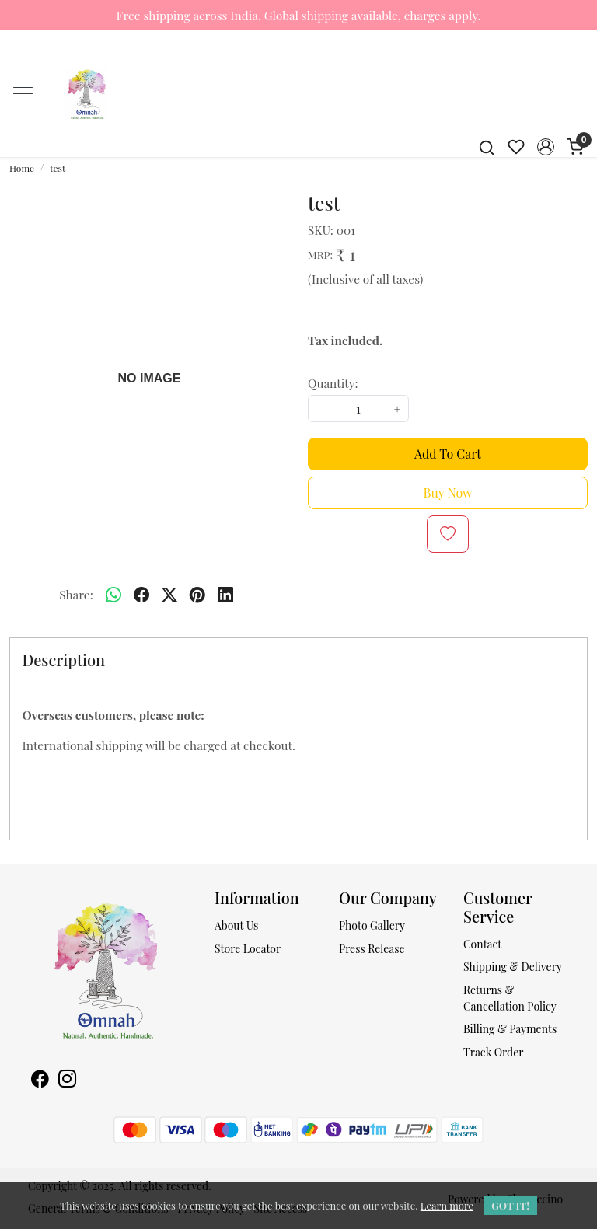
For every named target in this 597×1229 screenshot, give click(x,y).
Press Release (372, 948)
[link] (486, 146)
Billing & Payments (510, 1028)
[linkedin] (225, 595)
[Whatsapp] (113, 595)
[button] (545, 146)
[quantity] (358, 408)
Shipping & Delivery (512, 966)
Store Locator (248, 948)
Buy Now (448, 492)
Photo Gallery (372, 925)
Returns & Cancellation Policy (510, 998)
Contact (482, 944)
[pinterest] (197, 595)
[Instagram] (67, 1080)
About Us (236, 925)
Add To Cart (447, 453)
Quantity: (333, 383)
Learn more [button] (447, 1205)
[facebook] (141, 595)
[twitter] (169, 595)
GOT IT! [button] (510, 1205)
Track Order (493, 1052)
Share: (76, 594)
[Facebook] (40, 1080)
